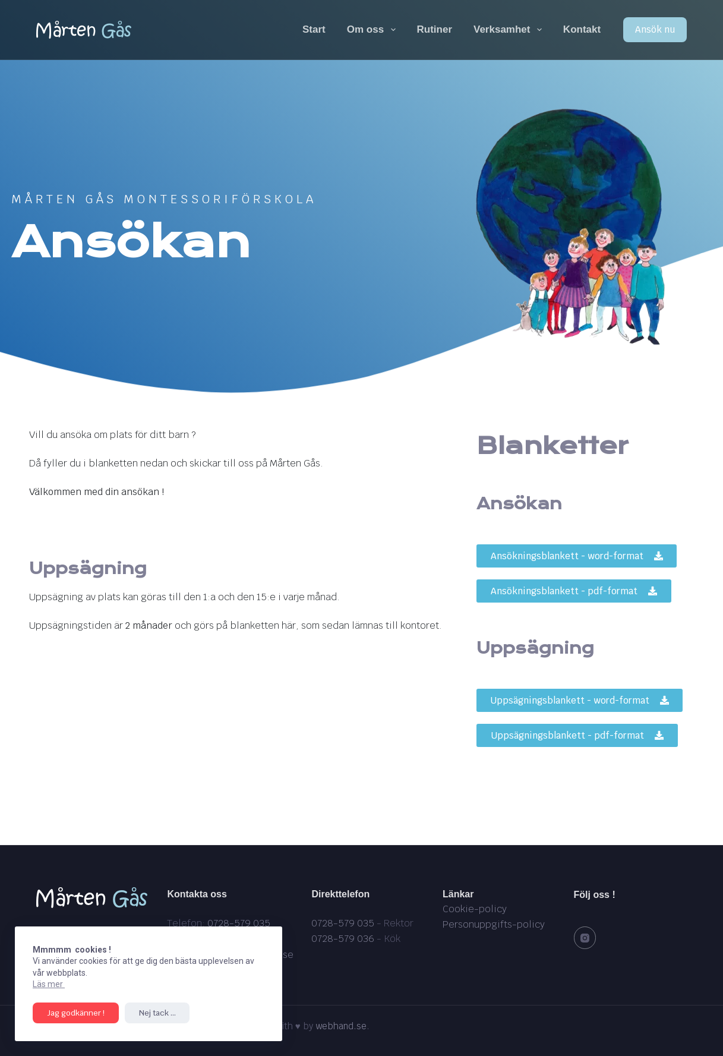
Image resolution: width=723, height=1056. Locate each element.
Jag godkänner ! (73, 1013)
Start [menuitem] (314, 29)
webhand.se (341, 1026)
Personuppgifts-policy (494, 924)
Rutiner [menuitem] (435, 29)
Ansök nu (655, 29)
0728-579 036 (342, 938)
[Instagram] (585, 937)
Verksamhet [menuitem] (510, 30)
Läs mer (49, 984)
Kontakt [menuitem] (582, 29)
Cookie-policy (475, 909)
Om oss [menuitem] (373, 30)
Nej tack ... (150, 1013)
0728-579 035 (238, 923)
